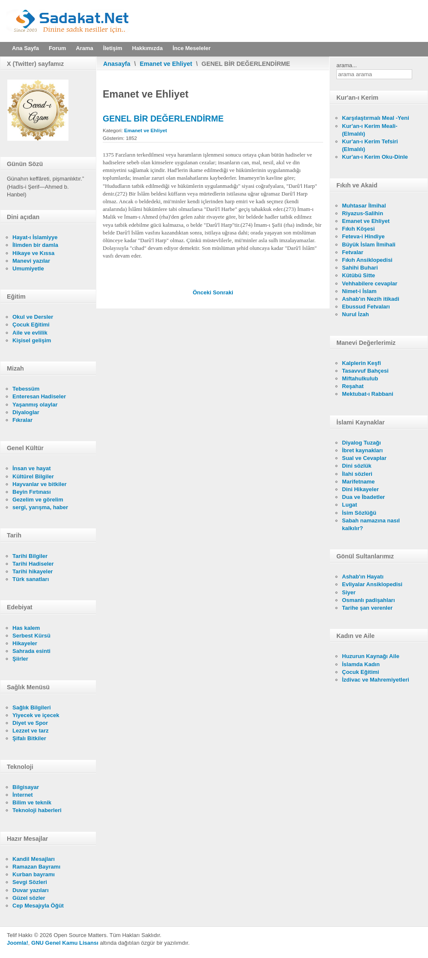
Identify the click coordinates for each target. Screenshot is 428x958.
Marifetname (358, 481)
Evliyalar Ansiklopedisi (372, 584)
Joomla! (17, 943)
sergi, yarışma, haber (40, 507)
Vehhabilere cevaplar (369, 283)
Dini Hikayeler (360, 489)
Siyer (349, 592)
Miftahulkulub (360, 378)
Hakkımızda (147, 48)
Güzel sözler (28, 898)
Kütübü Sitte (358, 275)
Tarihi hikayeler (32, 571)
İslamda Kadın (361, 664)
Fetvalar (352, 252)
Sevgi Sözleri (29, 882)
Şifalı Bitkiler (29, 738)
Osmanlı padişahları (368, 600)
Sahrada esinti (31, 651)
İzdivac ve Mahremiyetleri (375, 679)
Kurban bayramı (33, 874)
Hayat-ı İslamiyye (35, 237)
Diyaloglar (25, 412)
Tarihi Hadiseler (33, 564)
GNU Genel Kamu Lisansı (64, 943)
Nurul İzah (355, 314)
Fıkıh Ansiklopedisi (367, 260)
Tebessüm (25, 389)
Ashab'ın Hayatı (362, 576)
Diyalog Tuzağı (361, 442)
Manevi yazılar (31, 261)
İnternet (22, 795)
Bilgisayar (25, 787)
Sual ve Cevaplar (364, 458)
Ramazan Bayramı (36, 866)
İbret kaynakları (362, 450)
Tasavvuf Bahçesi (365, 371)
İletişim (112, 48)
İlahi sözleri (357, 474)
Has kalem (26, 628)
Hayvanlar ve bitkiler (39, 484)
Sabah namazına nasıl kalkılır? (371, 524)
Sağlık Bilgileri (31, 707)
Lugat (349, 504)
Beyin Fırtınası (31, 492)
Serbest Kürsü (31, 635)
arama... (346, 65)
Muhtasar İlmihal (364, 205)
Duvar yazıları (30, 890)
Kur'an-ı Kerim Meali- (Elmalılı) (370, 130)
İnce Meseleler (191, 48)
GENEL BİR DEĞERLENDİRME (163, 118)
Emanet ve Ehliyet (166, 63)
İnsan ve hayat (31, 468)
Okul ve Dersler (32, 317)
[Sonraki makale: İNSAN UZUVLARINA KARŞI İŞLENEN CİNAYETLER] (223, 292)
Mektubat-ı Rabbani (367, 394)
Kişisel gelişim (31, 340)
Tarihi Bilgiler (30, 556)
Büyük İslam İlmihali (368, 244)
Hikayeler (24, 643)
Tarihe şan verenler (367, 608)
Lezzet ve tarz (30, 730)
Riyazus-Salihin (362, 213)
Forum (57, 48)
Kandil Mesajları (33, 859)
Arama (84, 48)
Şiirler (20, 658)
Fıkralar (22, 420)
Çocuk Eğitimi (31, 324)
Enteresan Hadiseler (39, 396)
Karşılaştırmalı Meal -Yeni (375, 118)
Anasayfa (117, 63)
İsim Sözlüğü (359, 513)
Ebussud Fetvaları (366, 306)
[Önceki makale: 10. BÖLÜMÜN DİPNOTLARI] (203, 292)
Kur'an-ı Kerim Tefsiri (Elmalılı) (370, 145)
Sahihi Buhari (360, 267)
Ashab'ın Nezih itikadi (370, 299)
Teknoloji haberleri (37, 810)
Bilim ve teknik (31, 802)
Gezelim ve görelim (37, 499)
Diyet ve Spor (30, 723)
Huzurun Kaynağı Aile (370, 656)
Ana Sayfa (25, 48)
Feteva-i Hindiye (363, 236)
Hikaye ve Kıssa (33, 253)
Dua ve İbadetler (363, 497)
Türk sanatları (30, 579)
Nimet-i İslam (359, 291)
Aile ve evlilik (30, 332)
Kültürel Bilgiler (33, 476)
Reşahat (353, 386)
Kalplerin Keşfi (361, 363)
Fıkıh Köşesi (358, 228)
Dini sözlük (357, 466)
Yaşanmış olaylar (35, 404)
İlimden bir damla (35, 245)
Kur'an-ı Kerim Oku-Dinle (375, 157)
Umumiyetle (28, 268)
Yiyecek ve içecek (35, 715)
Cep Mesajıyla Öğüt (38, 905)
